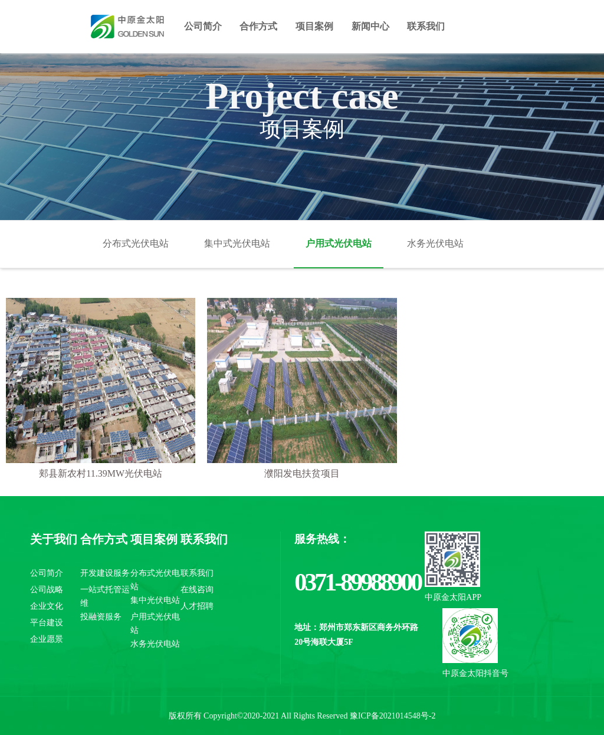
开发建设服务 (105, 573)
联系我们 (426, 26)
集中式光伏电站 (237, 243)
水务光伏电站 (435, 243)
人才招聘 (197, 606)
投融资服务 (101, 616)
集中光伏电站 (155, 600)
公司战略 (46, 589)
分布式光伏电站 (136, 243)
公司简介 (203, 26)
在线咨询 (197, 589)
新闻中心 (370, 26)
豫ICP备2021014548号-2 (392, 715)
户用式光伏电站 (339, 243)
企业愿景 (46, 639)
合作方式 (258, 26)
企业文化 (46, 606)
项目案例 (314, 26)
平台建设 (46, 622)
